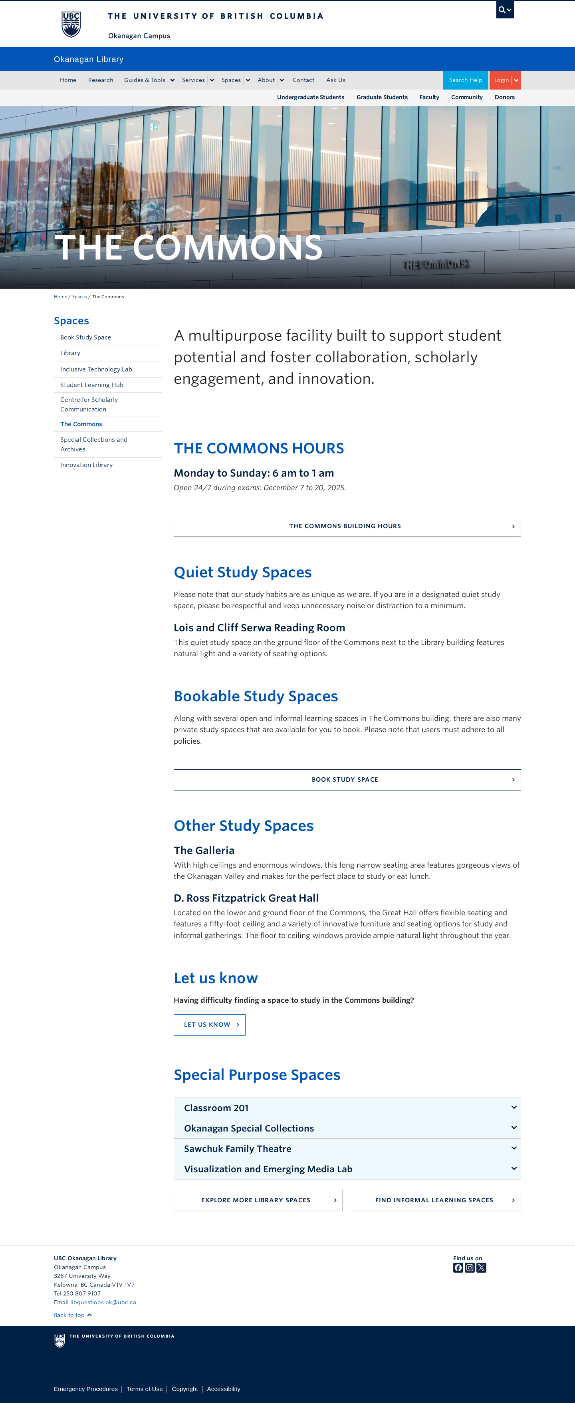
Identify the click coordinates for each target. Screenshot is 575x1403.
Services (193, 80)
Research (100, 80)
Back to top (73, 1315)
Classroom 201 (216, 1108)
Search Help (465, 80)
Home (68, 80)
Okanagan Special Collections (249, 1128)
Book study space (345, 779)
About (266, 80)
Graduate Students (382, 97)
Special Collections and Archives (93, 444)
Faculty (429, 97)
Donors (505, 97)
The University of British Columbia (71, 24)
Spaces (231, 80)
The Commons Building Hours (345, 526)
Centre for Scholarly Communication (89, 404)
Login (501, 80)
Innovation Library (86, 465)
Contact (303, 80)
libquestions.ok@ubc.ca (103, 1302)
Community (467, 97)
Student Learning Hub (91, 385)
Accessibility (223, 1388)
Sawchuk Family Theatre (237, 1149)
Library (70, 353)
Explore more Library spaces (256, 1200)
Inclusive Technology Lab (96, 369)
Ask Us (335, 80)
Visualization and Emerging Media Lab (268, 1169)
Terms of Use (145, 1388)
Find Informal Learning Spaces (434, 1200)
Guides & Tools (144, 80)
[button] (154, 353)
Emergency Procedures (86, 1388)
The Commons (81, 424)
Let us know (207, 1024)
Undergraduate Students (311, 97)
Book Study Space (85, 337)
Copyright (185, 1388)
